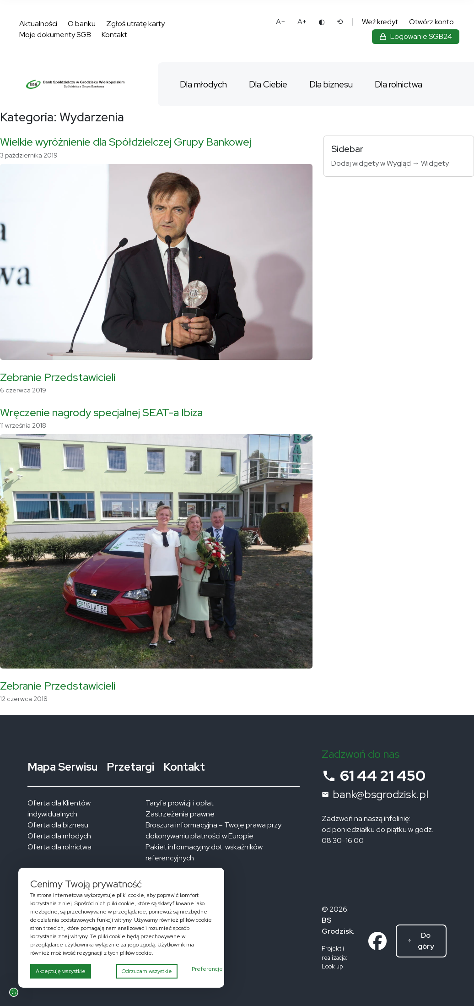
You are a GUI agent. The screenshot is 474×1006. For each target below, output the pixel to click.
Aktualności (38, 23)
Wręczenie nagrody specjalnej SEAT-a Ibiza (101, 412)
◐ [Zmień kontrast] (321, 22)
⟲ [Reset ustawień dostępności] (340, 22)
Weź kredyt (380, 22)
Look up (332, 966)
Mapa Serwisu (62, 767)
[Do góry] (421, 940)
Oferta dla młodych (59, 836)
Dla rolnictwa (398, 84)
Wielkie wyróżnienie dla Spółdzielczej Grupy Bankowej (125, 142)
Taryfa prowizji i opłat (179, 803)
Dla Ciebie (268, 84)
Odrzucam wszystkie (147, 971)
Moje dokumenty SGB (55, 34)
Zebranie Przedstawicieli (57, 377)
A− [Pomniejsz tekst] (280, 22)
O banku (82, 23)
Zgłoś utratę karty (135, 23)
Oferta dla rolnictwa (59, 847)
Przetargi (130, 767)
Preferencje (207, 969)
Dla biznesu (331, 84)
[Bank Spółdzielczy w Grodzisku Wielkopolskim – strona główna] (75, 84)
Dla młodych (203, 84)
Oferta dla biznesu (57, 825)
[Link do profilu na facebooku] (377, 940)
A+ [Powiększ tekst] (302, 22)
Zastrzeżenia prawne (180, 814)
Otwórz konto (431, 22)
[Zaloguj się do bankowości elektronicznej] (415, 36)
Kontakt (114, 34)
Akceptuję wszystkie (61, 971)
